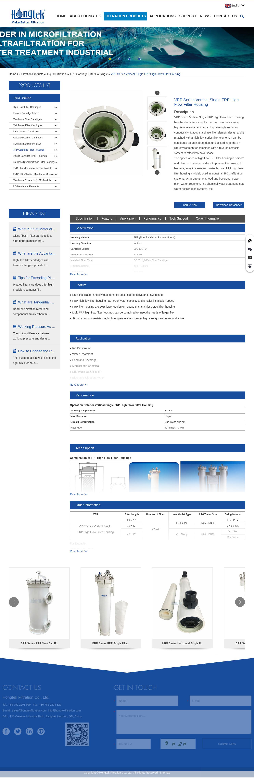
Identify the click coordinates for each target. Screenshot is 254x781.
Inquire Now (190, 205)
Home (61, 16)
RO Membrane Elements (26, 186)
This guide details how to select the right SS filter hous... (34, 360)
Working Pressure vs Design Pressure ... (37, 327)
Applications (163, 16)
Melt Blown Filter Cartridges (27, 125)
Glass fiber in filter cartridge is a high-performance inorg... (32, 238)
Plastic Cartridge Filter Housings (30, 156)
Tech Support (178, 218)
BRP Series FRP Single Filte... (111, 643)
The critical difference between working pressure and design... (32, 336)
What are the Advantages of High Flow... (37, 253)
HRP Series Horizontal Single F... (182, 643)
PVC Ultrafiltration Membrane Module (32, 168)
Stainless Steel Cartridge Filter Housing (33, 162)
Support (187, 16)
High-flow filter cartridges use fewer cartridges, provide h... (31, 263)
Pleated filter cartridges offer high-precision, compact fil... (33, 287)
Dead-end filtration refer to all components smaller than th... (31, 311)
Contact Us (225, 16)
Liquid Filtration (56, 74)
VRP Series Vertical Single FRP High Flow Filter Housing (145, 74)
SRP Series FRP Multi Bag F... (39, 643)
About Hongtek (85, 16)
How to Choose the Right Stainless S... (37, 351)
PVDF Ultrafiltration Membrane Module (33, 174)
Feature (106, 218)
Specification (85, 218)
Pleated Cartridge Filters (25, 113)
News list (34, 213)
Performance (153, 218)
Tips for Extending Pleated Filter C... (37, 278)
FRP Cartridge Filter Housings (88, 74)
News (205, 16)
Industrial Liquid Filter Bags (27, 143)
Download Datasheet (229, 205)
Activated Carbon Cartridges (28, 137)
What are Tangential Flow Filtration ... (37, 302)
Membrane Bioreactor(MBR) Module (32, 180)
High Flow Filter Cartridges (27, 107)
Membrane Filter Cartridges (27, 119)
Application (127, 218)
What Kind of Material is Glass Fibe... (37, 229)
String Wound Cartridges (26, 131)
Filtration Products (125, 16)
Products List (34, 85)
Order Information (208, 218)
